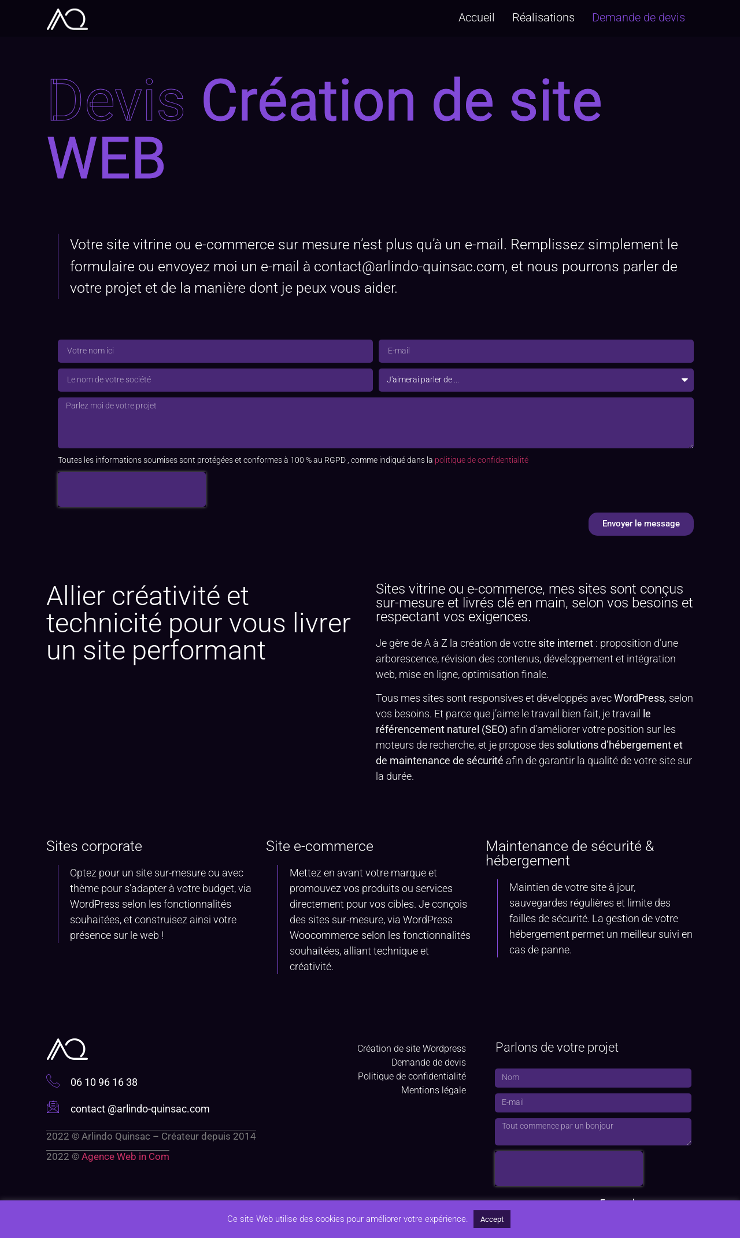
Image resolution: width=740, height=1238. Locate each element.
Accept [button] (492, 1219)
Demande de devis (638, 16)
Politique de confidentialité (412, 1076)
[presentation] (132, 489)
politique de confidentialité (481, 460)
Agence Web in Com (125, 1156)
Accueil (476, 16)
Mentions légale (433, 1090)
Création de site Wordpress (411, 1048)
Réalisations (543, 16)
